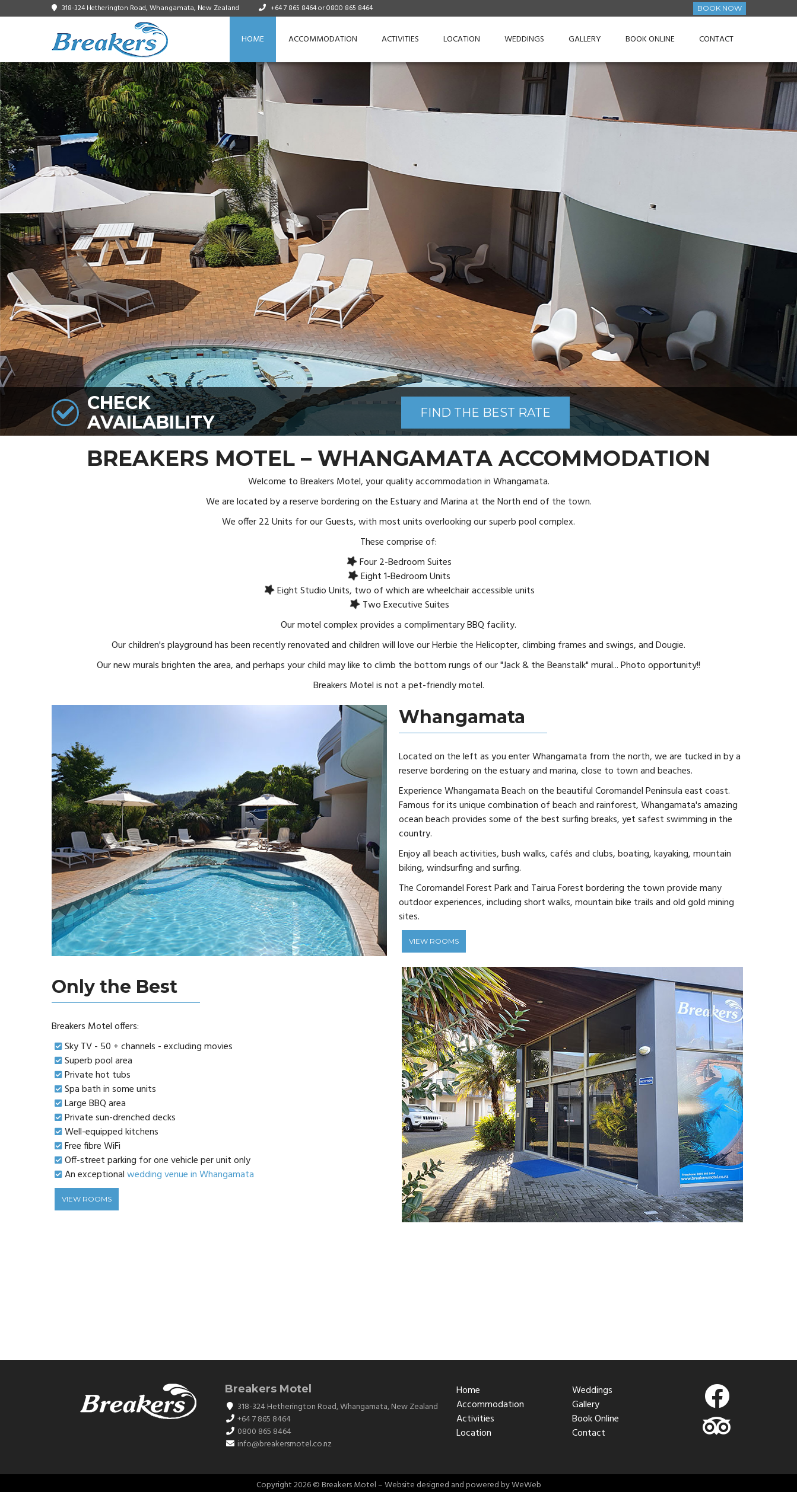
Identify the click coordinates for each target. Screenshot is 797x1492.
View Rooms (434, 941)
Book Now (719, 8)
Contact (716, 39)
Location (461, 39)
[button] (786, 248)
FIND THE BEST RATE (485, 412)
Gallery (585, 39)
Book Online (650, 39)
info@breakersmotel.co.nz (284, 1444)
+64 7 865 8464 (293, 8)
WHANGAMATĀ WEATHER (399, 1297)
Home (253, 39)
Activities (400, 39)
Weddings (524, 39)
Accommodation (322, 39)
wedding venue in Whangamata (190, 1175)
